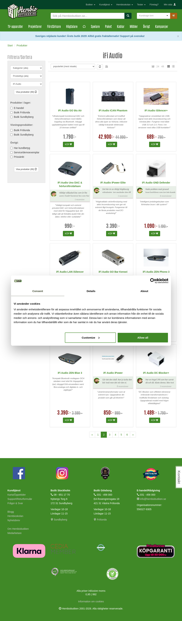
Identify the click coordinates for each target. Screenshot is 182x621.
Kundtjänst (105, 4)
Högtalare (71, 27)
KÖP (68, 144)
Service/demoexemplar (26, 152)
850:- (109, 413)
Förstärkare (54, 27)
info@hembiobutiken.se (151, 499)
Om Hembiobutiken (18, 528)
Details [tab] (91, 291)
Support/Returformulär (19, 499)
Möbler (134, 27)
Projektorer (35, 27)
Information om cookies (91, 601)
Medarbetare (14, 533)
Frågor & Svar (15, 503)
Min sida (170, 4)
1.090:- (151, 226)
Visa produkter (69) (26, 92)
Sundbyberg (59, 519)
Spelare (95, 27)
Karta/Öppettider (16, 494)
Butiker (90, 4)
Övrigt (146, 27)
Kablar (120, 27)
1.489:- (150, 413)
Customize (91, 337)
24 (157, 66)
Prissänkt (19, 156)
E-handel (19, 108)
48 (162, 66)
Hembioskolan (124, 4)
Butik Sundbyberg (24, 116)
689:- (152, 137)
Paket (108, 27)
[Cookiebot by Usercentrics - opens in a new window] (152, 281)
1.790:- (69, 137)
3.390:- (113, 226)
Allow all (142, 337)
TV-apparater (15, 27)
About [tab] (144, 291)
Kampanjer (161, 27)
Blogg (10, 511)
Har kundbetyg (22, 148)
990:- (70, 226)
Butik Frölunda (22, 112)
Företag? (154, 4)
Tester (141, 4)
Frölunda (100, 519)
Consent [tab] (37, 291)
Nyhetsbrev (13, 520)
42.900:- (106, 137)
